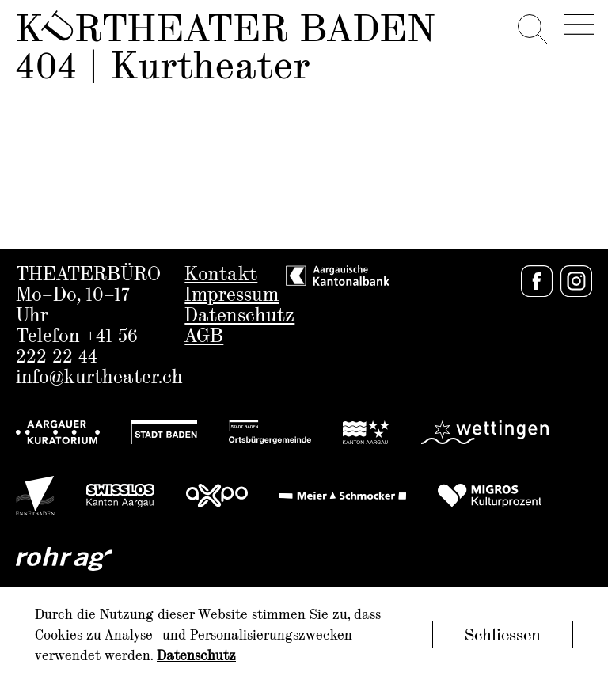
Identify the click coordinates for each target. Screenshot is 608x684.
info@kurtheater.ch (99, 378)
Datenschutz (239, 316)
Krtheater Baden (225, 30)
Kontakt (220, 275)
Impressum (231, 296)
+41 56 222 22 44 (77, 347)
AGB (203, 337)
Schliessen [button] (503, 635)
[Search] (532, 26)
